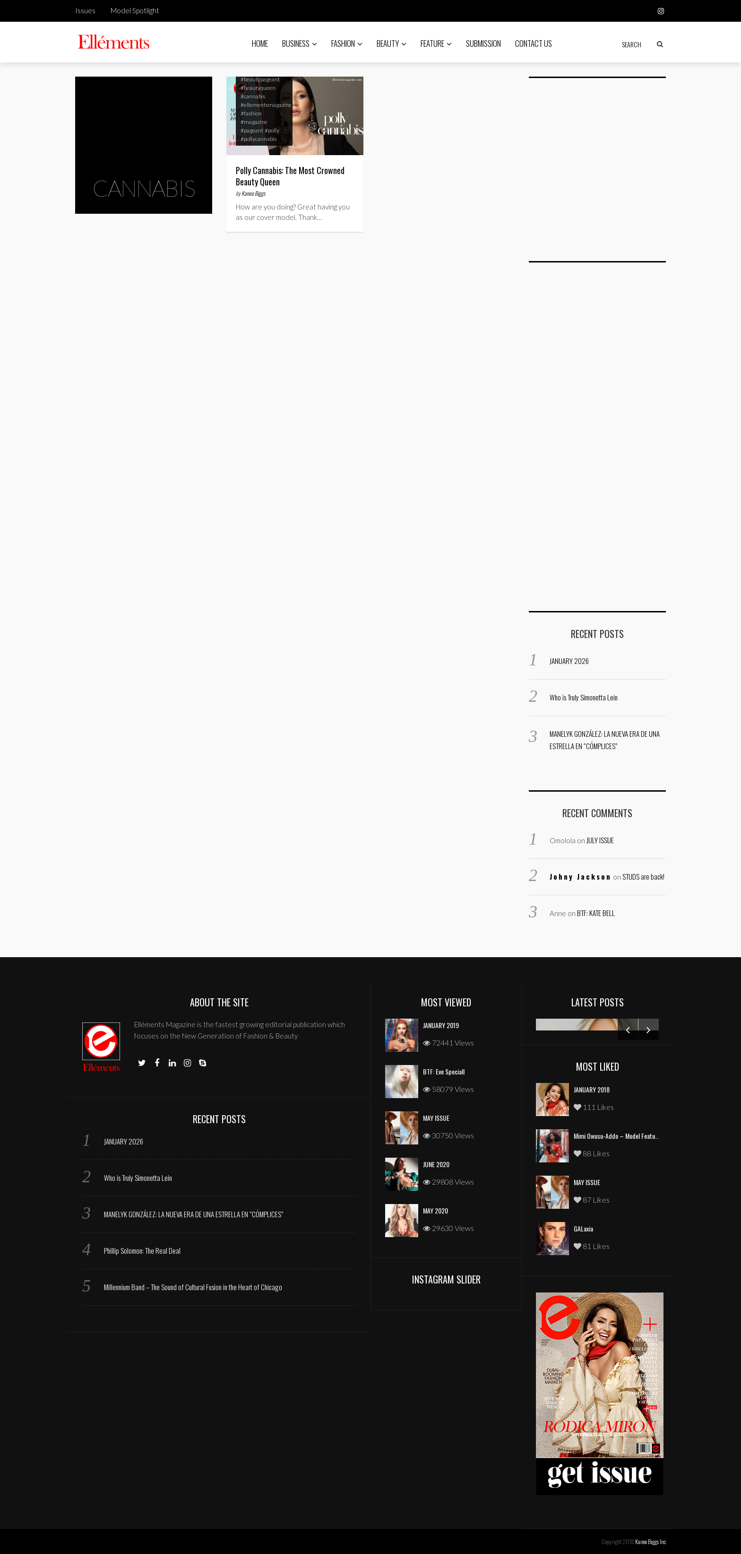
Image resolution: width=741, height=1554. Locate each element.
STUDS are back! (643, 876)
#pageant (252, 130)
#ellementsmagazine (266, 104)
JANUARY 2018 (592, 1089)
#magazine (254, 121)
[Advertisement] (600, 175)
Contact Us (533, 43)
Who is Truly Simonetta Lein (584, 697)
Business (299, 43)
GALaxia (583, 1228)
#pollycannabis (258, 138)
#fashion (251, 113)
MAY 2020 (435, 1210)
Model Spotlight (135, 10)
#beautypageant (260, 79)
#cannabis (253, 96)
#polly (272, 130)
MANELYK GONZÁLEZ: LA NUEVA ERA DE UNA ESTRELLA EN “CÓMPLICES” (193, 1214)
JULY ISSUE (600, 840)
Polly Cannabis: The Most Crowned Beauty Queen (290, 176)
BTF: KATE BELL (596, 913)
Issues (85, 10)
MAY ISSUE (436, 1118)
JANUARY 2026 (569, 660)
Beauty (391, 43)
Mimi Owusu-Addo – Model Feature (617, 1136)
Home (260, 43)
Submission (483, 43)
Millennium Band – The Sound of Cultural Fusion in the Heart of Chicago (193, 1287)
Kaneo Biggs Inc (650, 1541)
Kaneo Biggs (253, 193)
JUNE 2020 (436, 1164)
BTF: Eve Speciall (444, 1071)
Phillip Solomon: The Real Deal (142, 1250)
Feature (436, 43)
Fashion (346, 43)
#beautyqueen (258, 87)
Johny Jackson (581, 876)
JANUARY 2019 (441, 1025)
